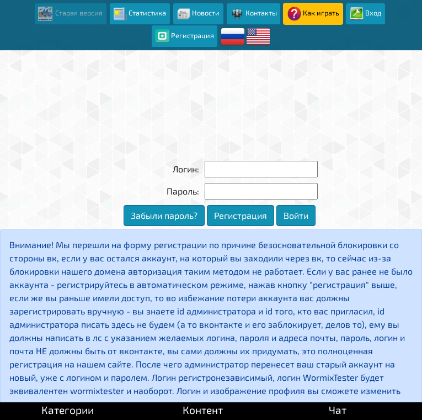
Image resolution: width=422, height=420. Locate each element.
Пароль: (183, 191)
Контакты (253, 14)
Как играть (313, 14)
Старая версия (70, 14)
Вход (366, 14)
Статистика (139, 14)
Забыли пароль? (164, 215)
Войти (296, 215)
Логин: (186, 169)
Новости (198, 14)
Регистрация (184, 36)
